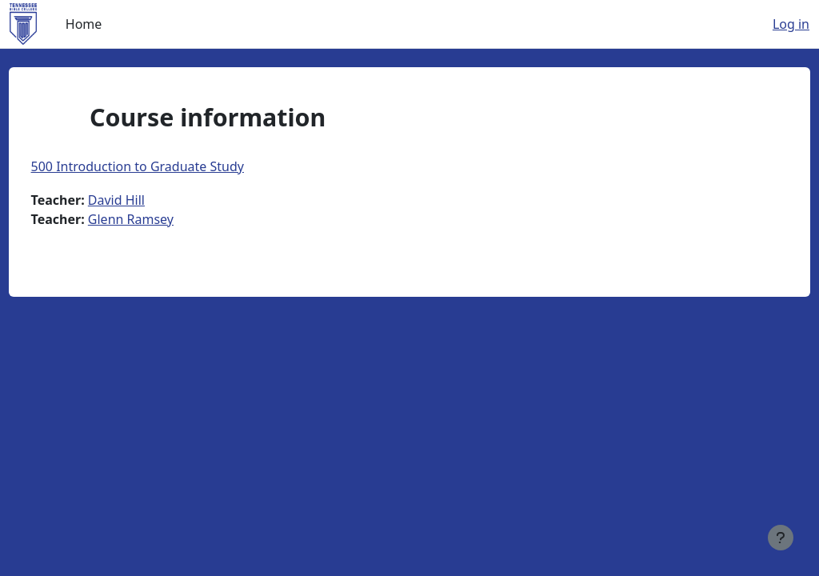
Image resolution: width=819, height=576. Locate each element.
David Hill (146, 200)
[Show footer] (780, 537)
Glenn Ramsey (160, 219)
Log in (791, 24)
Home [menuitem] (84, 24)
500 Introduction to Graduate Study (167, 166)
